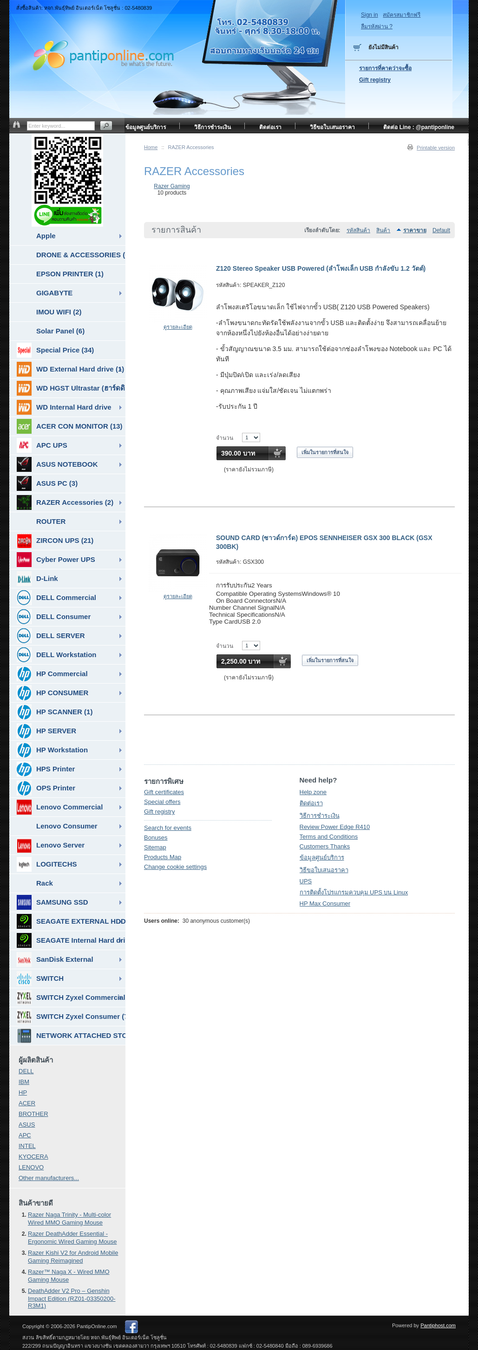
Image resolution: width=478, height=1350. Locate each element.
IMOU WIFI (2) (59, 312)
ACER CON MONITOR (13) (70, 426)
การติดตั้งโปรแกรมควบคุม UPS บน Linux (354, 892)
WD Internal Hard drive (64, 407)
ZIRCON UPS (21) (55, 540)
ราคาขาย (414, 230)
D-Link (37, 578)
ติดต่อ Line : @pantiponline (418, 127)
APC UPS (42, 445)
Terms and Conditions (329, 836)
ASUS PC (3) (47, 483)
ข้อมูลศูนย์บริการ (322, 857)
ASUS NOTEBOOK (57, 464)
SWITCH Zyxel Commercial (71, 997)
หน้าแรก (444, 144)
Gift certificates (164, 792)
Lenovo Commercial (60, 807)
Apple (46, 236)
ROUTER (50, 521)
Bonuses (156, 837)
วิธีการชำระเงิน (320, 815)
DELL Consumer (54, 616)
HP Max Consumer (325, 903)
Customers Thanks (325, 846)
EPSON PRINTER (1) (70, 274)
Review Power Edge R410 (335, 826)
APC (25, 1135)
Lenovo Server (51, 845)
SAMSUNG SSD (52, 902)
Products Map (162, 857)
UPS (306, 881)
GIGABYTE (54, 293)
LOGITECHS (47, 864)
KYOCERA (33, 1156)
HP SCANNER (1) (54, 711)
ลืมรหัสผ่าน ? (377, 26)
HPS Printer (46, 769)
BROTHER (33, 1113)
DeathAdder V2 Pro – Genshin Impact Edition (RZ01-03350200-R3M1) (72, 1298)
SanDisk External (55, 959)
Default (441, 230)
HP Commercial (52, 673)
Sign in (369, 15)
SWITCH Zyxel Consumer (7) (71, 1016)
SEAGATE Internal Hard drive (71, 940)
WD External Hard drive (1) (70, 369)
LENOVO (31, 1167)
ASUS (27, 1124)
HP (23, 1092)
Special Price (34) (55, 350)
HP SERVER (46, 731)
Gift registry (159, 811)
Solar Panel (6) (60, 331)
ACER (27, 1103)
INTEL (27, 1145)
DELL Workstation (56, 654)
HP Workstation (52, 750)
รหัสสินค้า (358, 230)
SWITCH (40, 978)
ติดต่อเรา (311, 803)
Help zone (313, 792)
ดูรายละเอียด (178, 327)
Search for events (167, 827)
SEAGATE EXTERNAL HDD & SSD (71, 921)
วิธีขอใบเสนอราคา (324, 870)
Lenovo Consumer (67, 826)
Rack (44, 883)
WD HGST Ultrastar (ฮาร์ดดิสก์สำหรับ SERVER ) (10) (71, 388)
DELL (26, 1071)
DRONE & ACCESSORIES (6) (80, 255)
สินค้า (383, 230)
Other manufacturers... (49, 1177)
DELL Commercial (56, 597)
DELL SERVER (51, 635)
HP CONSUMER (52, 692)
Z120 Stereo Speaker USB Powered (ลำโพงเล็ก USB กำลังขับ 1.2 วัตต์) (321, 268)
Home (150, 147)
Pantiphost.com (438, 1325)
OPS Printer (46, 788)
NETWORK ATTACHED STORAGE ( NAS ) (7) (71, 1035)
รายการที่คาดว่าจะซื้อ (385, 68)
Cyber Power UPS (56, 559)
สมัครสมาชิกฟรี (401, 15)
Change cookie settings (175, 866)
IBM (24, 1081)
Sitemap (155, 847)
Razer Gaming (172, 186)
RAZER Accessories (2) (65, 502)
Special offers (162, 801)
